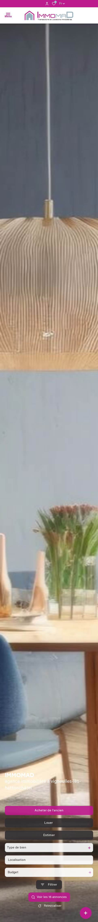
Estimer (49, 842)
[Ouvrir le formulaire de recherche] (49, 892)
